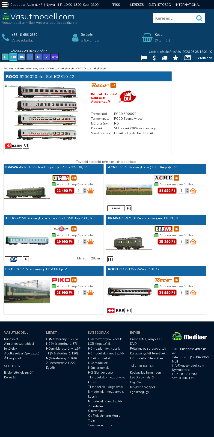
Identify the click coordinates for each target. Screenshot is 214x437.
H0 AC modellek (99, 358)
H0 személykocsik (62, 68)
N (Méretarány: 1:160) (61, 358)
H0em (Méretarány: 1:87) (63, 348)
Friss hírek (116, 9)
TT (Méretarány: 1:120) (62, 353)
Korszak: (97, 128)
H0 (13, 57)
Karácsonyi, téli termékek (148, 353)
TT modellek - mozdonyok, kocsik (106, 379)
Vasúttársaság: (101, 133)
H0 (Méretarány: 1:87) (61, 343)
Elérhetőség (160, 5)
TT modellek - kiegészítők (106, 387)
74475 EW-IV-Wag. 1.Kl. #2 (133, 269)
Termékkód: (99, 114)
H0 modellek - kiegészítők (106, 353)
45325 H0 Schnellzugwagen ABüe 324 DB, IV (46, 167)
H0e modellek (98, 363)
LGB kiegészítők (99, 343)
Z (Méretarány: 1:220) (61, 363)
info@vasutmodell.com (188, 365)
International (187, 5)
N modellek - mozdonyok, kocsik (106, 394)
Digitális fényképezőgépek (143, 384)
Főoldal (8, 68)
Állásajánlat (12, 358)
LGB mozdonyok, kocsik (105, 339)
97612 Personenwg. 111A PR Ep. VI (36, 269)
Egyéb (50, 367)
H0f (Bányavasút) (100, 372)
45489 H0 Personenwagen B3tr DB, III (143, 218)
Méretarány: (99, 123)
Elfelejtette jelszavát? (18, 372)
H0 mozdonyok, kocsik (32, 68)
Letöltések (204, 58)
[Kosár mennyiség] (78, 190)
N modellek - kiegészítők (105, 401)
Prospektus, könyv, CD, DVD (146, 341)
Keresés (137, 5)
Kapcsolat (11, 339)
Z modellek (96, 406)
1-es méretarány (100, 425)
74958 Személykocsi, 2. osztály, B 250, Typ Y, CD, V (48, 218)
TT (30, 57)
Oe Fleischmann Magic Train (104, 418)
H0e (21, 57)
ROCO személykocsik (91, 68)
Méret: (81, 258)
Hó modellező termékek (146, 358)
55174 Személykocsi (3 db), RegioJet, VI (142, 167)
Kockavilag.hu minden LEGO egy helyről (145, 375)
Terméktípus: (100, 118)
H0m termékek (98, 367)
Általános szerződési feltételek (19, 346)
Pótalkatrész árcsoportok (148, 348)
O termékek (96, 411)
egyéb (55, 56)
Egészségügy (139, 392)
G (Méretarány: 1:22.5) (62, 339)
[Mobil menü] (4, 4)
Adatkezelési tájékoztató (21, 353)
